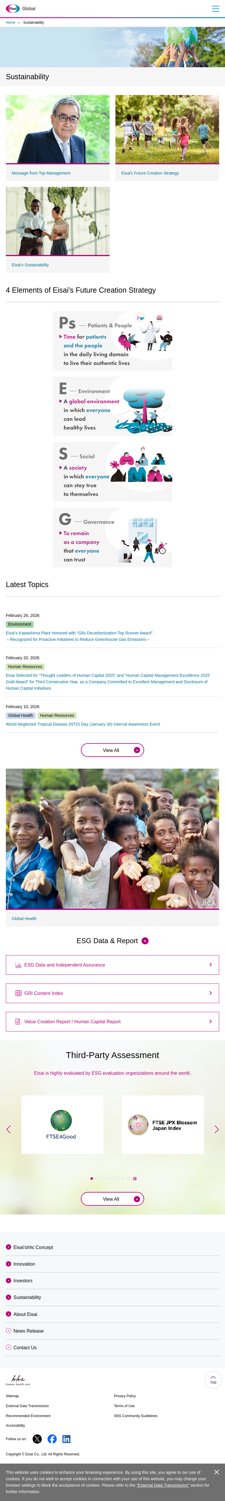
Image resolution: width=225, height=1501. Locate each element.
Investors (23, 1280)
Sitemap (12, 1396)
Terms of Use (124, 1406)
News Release (28, 1331)
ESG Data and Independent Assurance (64, 964)
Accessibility (15, 1426)
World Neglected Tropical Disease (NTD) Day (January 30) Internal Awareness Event (83, 724)
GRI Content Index (43, 993)
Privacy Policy (125, 1396)
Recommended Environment (28, 1416)
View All (111, 750)
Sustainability (27, 1297)
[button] (91, 1178)
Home (10, 22)
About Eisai (25, 1314)
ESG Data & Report (107, 941)
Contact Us (25, 1347)
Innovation (24, 1264)
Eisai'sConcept (33, 1247)
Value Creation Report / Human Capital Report (72, 1021)
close (216, 1472)
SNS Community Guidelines (136, 1416)
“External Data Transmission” (163, 1485)
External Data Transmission (27, 1406)
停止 (135, 1178)
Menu (215, 9)
